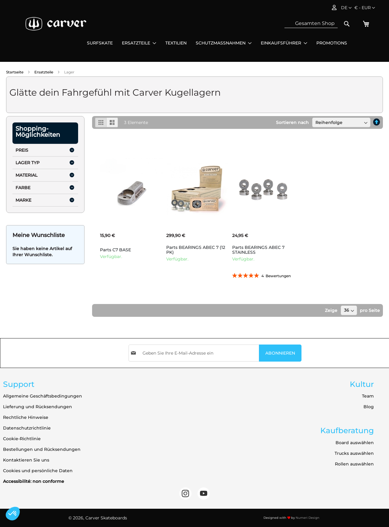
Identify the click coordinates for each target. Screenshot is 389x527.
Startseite (15, 72)
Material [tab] (26, 175)
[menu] (216, 43)
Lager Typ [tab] (27, 162)
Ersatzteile (44, 72)
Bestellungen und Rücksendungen (42, 449)
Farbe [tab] (22, 187)
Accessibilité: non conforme (33, 481)
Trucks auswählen (354, 453)
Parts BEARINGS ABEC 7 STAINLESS (258, 250)
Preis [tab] (21, 150)
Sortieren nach (292, 122)
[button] (364, 8)
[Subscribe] (280, 353)
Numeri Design (307, 518)
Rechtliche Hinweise (25, 417)
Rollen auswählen (354, 464)
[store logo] (56, 23)
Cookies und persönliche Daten (38, 470)
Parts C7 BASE (115, 250)
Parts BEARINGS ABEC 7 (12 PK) (195, 250)
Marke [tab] (23, 200)
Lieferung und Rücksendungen (37, 406)
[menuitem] (100, 43)
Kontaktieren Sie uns (26, 460)
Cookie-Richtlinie (22, 438)
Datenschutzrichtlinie (27, 428)
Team (368, 396)
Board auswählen (355, 442)
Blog (368, 406)
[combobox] (311, 23)
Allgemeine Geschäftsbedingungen (42, 396)
